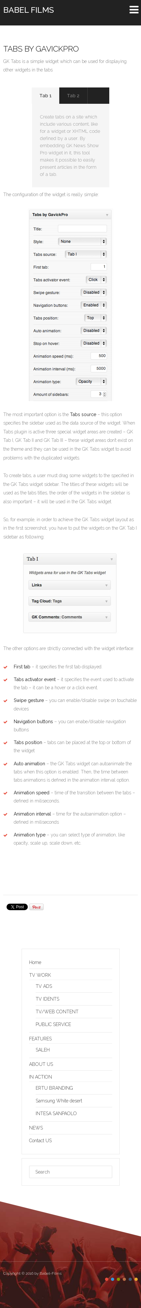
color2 (112, 1279)
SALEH (43, 1049)
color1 (106, 1279)
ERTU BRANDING (54, 1088)
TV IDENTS (47, 999)
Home (35, 962)
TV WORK (40, 975)
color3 (118, 1279)
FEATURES (40, 1038)
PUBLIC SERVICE (53, 1024)
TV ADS (44, 986)
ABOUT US (41, 1064)
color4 (124, 1279)
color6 (136, 1279)
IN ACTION (40, 1077)
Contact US (40, 1140)
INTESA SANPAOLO (56, 1113)
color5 (130, 1279)
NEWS (36, 1127)
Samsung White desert (59, 1100)
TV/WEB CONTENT (57, 1011)
